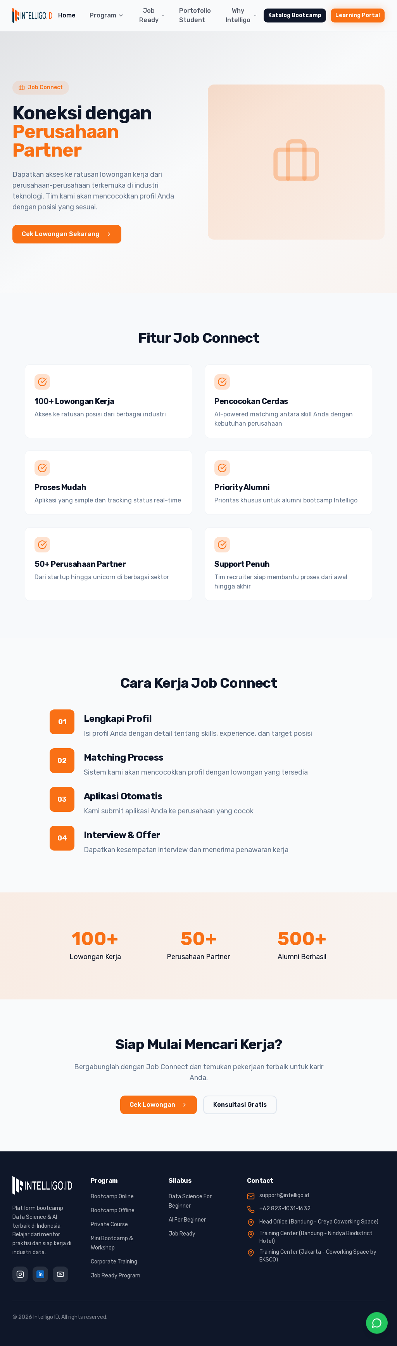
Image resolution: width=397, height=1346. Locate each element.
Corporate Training (114, 1261)
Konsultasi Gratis (240, 1104)
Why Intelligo (241, 15)
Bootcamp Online (112, 1196)
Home (67, 15)
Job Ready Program (115, 1275)
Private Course (109, 1224)
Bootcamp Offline (113, 1210)
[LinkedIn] (40, 1274)
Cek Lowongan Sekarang (67, 234)
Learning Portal (357, 15)
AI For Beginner (187, 1220)
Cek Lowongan (158, 1104)
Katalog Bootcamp (294, 15)
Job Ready (152, 15)
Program (107, 15)
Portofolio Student (195, 15)
